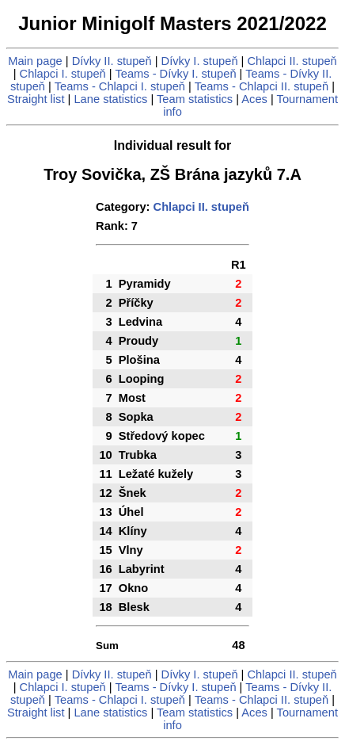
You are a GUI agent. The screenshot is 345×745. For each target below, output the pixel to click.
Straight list (36, 99)
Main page (35, 61)
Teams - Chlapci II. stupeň (261, 86)
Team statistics (195, 99)
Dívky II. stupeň (112, 61)
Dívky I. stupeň (199, 61)
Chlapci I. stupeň (63, 73)
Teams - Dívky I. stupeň (175, 73)
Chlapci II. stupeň (292, 61)
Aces (254, 99)
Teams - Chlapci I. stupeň (120, 86)
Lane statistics (110, 99)
